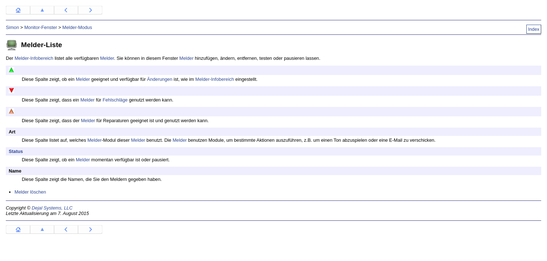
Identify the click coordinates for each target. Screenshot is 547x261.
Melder (107, 58)
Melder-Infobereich (34, 58)
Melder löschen (30, 192)
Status (16, 151)
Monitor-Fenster (40, 27)
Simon (12, 27)
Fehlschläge (115, 100)
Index (533, 29)
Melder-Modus (77, 27)
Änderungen (159, 79)
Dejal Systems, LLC (52, 208)
